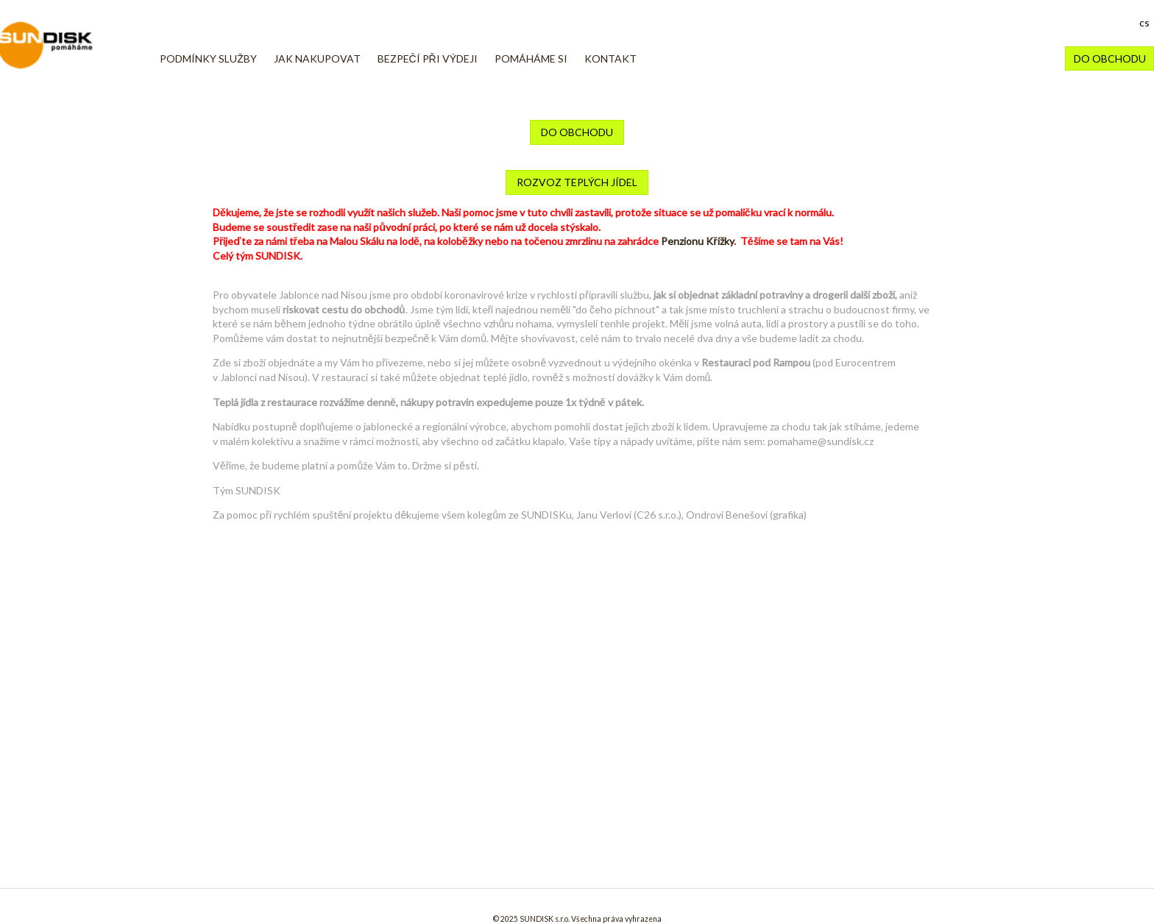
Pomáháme (65, 45)
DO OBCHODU (1110, 58)
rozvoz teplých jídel (577, 182)
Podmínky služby (208, 58)
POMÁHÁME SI (531, 58)
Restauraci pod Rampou (755, 362)
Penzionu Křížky (697, 241)
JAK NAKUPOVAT (317, 58)
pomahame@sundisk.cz (821, 441)
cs (1144, 22)
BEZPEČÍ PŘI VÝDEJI (428, 58)
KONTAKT (610, 58)
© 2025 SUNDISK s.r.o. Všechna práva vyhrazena (577, 918)
